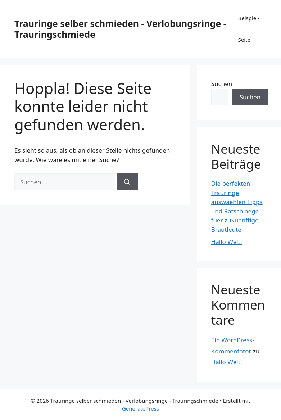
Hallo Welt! (226, 242)
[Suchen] (127, 182)
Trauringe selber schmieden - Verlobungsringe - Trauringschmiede (120, 28)
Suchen (221, 84)
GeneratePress (140, 408)
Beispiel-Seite (248, 28)
